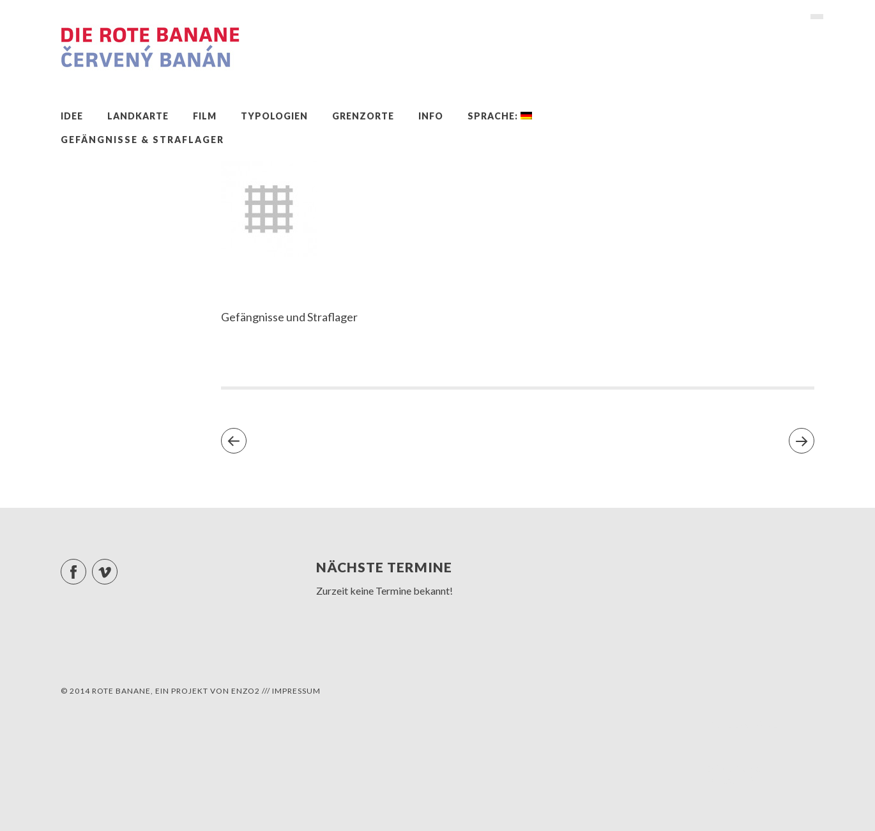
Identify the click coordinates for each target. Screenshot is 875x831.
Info (430, 116)
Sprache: (500, 116)
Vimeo (117, 566)
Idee (72, 116)
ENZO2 (245, 691)
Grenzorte (363, 116)
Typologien (274, 116)
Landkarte (138, 116)
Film (205, 116)
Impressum (296, 691)
